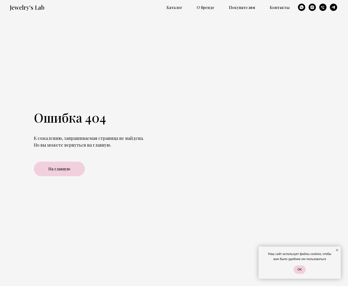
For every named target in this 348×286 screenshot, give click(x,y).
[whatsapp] (301, 7)
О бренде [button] (205, 7)
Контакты (280, 7)
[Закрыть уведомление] (337, 250)
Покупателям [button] (242, 7)
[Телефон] (322, 7)
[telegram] (333, 7)
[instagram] (312, 7)
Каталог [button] (174, 7)
